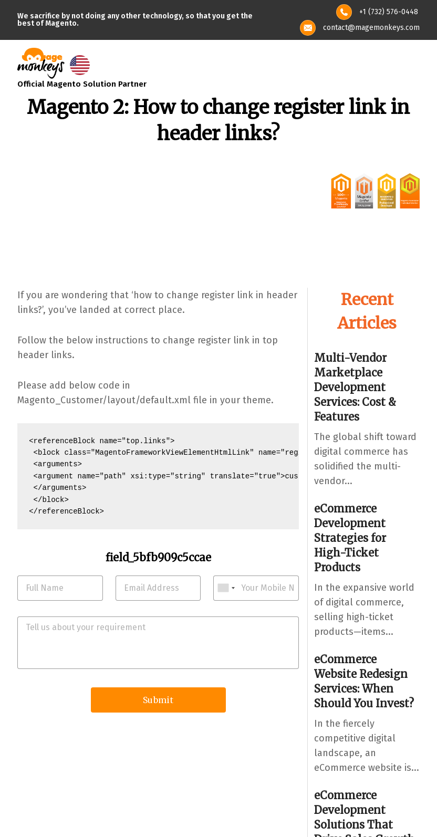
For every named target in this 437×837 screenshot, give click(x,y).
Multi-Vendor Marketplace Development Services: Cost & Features (355, 387)
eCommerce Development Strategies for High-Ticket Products (350, 538)
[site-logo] (41, 62)
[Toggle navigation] (413, 63)
